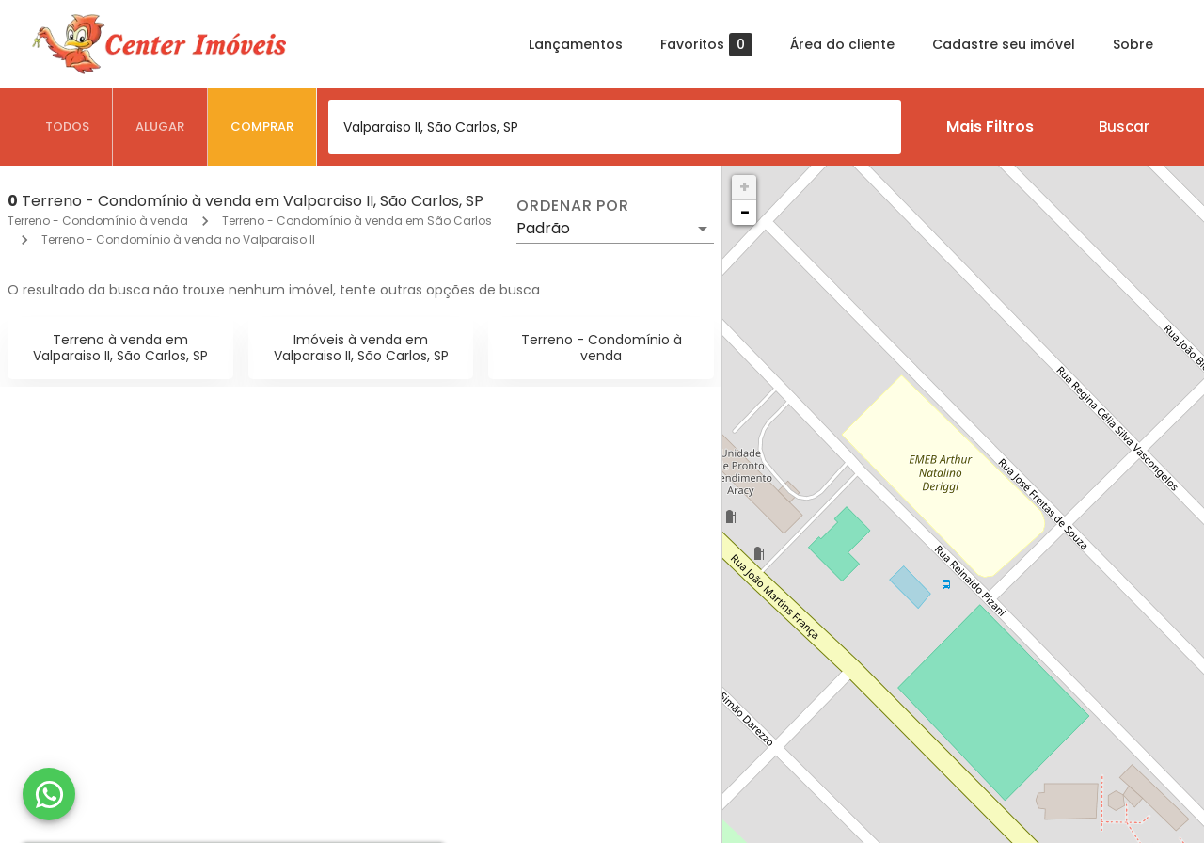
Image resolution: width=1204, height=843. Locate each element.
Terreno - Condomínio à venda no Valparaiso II (178, 239)
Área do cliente (842, 44)
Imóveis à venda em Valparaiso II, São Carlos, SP (361, 347)
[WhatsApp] (49, 794)
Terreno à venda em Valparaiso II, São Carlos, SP (120, 347)
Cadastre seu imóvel (1003, 44)
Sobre (1133, 44)
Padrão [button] (543, 228)
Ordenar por (572, 206)
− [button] (745, 212)
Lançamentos (576, 44)
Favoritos (706, 44)
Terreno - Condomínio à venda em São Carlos (357, 221)
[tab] (68, 127)
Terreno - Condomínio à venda (98, 221)
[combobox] (614, 127)
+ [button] (744, 187)
